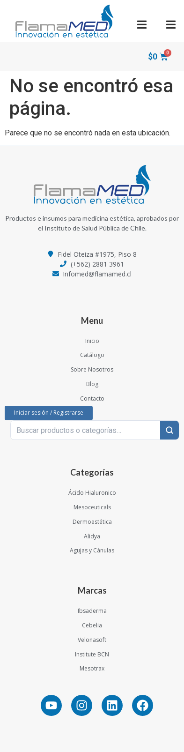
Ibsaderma (92, 611)
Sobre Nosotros (92, 369)
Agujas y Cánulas (92, 550)
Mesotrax (92, 668)
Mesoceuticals (92, 507)
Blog (92, 384)
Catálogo (92, 355)
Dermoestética (92, 522)
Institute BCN (92, 654)
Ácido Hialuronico (92, 493)
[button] (141, 24)
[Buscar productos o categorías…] (85, 430)
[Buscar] (169, 430)
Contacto (92, 398)
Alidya (92, 536)
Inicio (92, 341)
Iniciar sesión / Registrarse (48, 413)
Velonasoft (92, 640)
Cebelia (92, 625)
